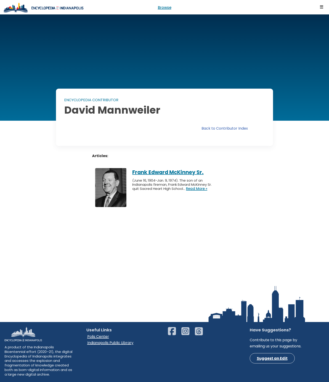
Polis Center (98, 336)
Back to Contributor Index (225, 128)
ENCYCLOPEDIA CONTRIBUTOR (91, 100)
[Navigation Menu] (321, 7)
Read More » (196, 189)
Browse (164, 7)
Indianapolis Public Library (110, 342)
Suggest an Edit (272, 358)
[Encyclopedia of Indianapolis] (43, 7)
